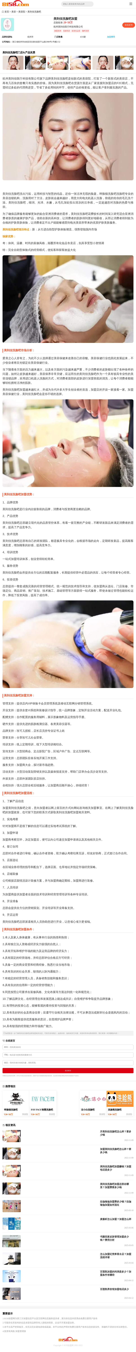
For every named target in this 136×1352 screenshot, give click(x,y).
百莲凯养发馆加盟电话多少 (114, 1289)
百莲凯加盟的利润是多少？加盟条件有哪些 (115, 1273)
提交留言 (68, 1070)
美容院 (21, 11)
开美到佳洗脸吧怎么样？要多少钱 (115, 1133)
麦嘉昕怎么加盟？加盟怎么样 (115, 1219)
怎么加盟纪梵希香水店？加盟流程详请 (115, 1256)
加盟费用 (111, 37)
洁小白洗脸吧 (88, 1109)
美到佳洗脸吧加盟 (65, 18)
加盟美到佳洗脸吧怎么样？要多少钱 (115, 1151)
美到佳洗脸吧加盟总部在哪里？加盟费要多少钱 (114, 1186)
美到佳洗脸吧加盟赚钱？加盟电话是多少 (115, 1168)
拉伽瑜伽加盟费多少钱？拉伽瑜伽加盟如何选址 (115, 1203)
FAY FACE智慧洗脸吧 (42, 1109)
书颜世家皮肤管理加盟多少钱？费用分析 (114, 1238)
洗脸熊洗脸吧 (114, 1109)
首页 (7, 11)
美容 (13, 11)
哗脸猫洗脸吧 (11, 1109)
